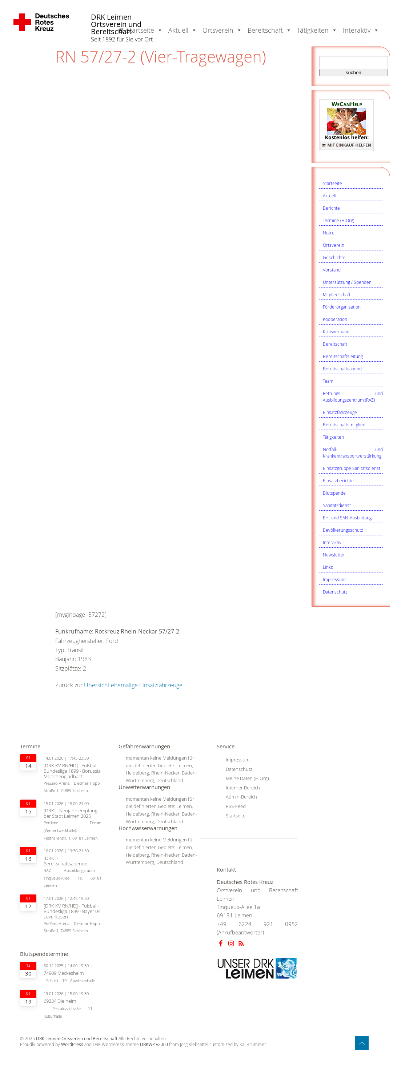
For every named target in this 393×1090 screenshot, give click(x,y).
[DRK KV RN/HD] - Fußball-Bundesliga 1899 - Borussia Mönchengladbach (72, 771)
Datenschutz (335, 592)
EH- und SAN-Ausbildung (347, 517)
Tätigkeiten (333, 437)
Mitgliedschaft (336, 294)
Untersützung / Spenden (347, 282)
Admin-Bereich (241, 796)
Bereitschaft (335, 344)
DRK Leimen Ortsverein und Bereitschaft (116, 24)
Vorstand (332, 270)
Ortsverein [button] (222, 30)
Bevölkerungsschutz (343, 530)
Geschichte (334, 257)
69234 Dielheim (60, 1001)
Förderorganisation (342, 307)
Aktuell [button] (182, 30)
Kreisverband (336, 331)
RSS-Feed (236, 806)
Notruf (329, 233)
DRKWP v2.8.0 (154, 1044)
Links (328, 567)
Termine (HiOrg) (338, 220)
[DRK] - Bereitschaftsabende (65, 861)
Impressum (334, 579)
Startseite (332, 183)
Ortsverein (333, 245)
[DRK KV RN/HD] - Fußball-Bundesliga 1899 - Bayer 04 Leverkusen (72, 911)
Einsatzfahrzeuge (340, 412)
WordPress (72, 1044)
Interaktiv (332, 542)
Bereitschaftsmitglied (344, 424)
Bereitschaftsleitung (343, 356)
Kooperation (335, 319)
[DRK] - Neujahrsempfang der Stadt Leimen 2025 (70, 813)
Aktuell (329, 195)
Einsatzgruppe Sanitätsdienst (351, 468)
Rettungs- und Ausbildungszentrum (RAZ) (353, 396)
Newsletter (334, 555)
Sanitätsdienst (337, 505)
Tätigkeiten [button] (317, 30)
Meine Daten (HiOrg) (247, 778)
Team (328, 381)
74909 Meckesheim (64, 973)
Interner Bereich (243, 787)
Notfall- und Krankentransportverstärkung (353, 452)
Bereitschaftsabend (342, 368)
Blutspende (334, 493)
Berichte (331, 208)
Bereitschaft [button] (270, 30)
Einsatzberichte (338, 480)
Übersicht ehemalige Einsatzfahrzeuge (133, 685)
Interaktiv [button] (361, 30)
